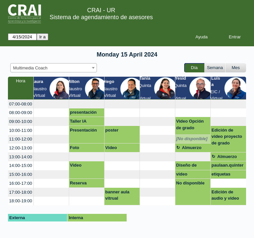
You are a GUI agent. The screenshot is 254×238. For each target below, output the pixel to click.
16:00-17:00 (20, 183)
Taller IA (78, 121)
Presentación (83, 130)
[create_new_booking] (51, 103)
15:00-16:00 (20, 174)
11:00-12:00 (20, 139)
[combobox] (53, 67)
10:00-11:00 (20, 130)
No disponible (190, 182)
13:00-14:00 (20, 156)
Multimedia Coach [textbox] (30, 67)
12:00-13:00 (20, 147)
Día (194, 67)
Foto (74, 147)
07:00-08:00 (20, 103)
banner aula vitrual (117, 195)
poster (111, 130)
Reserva (78, 182)
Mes (236, 67)
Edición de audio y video (225, 195)
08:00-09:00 (20, 112)
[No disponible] (192, 138)
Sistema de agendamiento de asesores (101, 17)
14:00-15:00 (20, 165)
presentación (83, 112)
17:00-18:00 (20, 192)
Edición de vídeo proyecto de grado (227, 136)
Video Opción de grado (190, 124)
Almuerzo (191, 147)
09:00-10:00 (20, 121)
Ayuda (201, 36)
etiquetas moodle (221, 175)
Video (111, 147)
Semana (215, 67)
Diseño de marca (186, 166)
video (182, 174)
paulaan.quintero (228, 166)
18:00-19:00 (20, 200)
